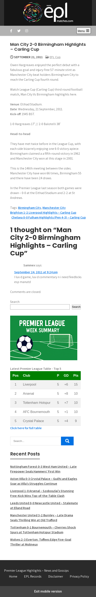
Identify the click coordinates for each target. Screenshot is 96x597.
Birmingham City (29, 208)
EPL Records (32, 576)
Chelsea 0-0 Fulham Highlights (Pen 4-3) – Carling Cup (48, 217)
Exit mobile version (48, 591)
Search (15, 302)
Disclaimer (55, 576)
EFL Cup (55, 57)
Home (13, 576)
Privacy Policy (79, 576)
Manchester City (54, 208)
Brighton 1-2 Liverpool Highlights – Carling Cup (43, 212)
